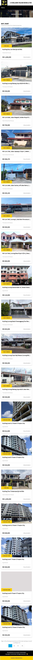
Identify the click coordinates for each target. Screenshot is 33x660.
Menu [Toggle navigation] (3, 8)
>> (22, 645)
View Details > (27, 57)
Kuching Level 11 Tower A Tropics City (13, 627)
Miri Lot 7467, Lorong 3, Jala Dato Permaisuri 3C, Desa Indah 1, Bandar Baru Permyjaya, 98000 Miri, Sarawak (16, 219)
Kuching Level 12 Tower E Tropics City (13, 423)
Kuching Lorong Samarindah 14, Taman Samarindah (16, 287)
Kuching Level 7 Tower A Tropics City (13, 559)
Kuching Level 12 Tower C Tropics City (13, 525)
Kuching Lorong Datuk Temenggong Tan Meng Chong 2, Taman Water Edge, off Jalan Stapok (16, 321)
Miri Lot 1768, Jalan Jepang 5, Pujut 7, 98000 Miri (16, 151)
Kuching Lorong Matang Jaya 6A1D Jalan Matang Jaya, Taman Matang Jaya (16, 389)
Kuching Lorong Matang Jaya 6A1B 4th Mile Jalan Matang (16, 83)
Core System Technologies (20, 652)
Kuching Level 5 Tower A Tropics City (13, 457)
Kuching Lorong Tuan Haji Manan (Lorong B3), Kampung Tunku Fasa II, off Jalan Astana (16, 355)
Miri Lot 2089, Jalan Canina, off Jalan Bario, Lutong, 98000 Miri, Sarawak (16, 185)
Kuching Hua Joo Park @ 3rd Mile (12, 49)
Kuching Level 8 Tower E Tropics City (13, 593)
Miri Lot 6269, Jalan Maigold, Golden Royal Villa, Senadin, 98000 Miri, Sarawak (16, 117)
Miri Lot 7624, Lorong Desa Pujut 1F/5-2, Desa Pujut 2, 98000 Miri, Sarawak (16, 253)
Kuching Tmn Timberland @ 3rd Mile (13, 491)
